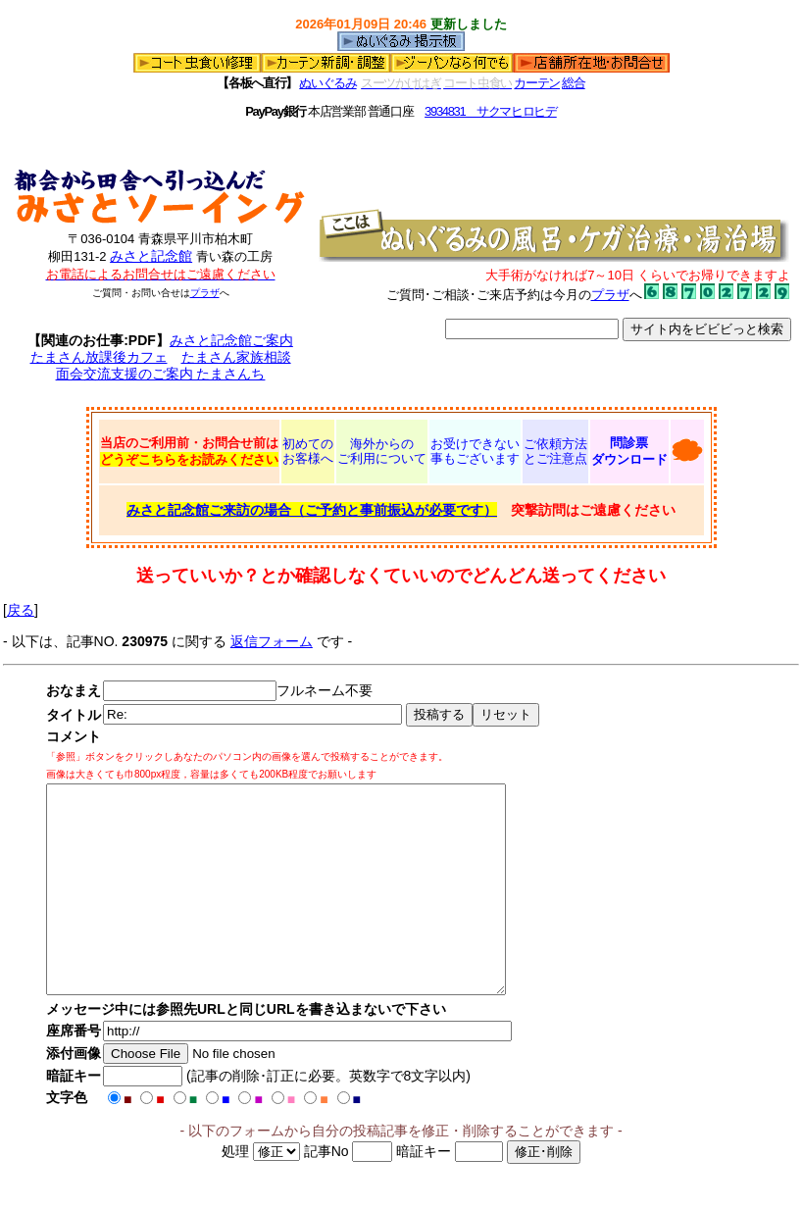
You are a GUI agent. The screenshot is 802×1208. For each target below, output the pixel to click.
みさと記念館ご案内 (231, 340)
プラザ (205, 292)
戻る (20, 610)
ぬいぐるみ (327, 83)
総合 (573, 83)
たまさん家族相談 (236, 357)
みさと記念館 (151, 256)
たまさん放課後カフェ (99, 357)
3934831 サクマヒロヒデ (491, 111)
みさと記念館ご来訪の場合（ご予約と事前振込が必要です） (311, 510)
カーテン (537, 83)
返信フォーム (271, 641)
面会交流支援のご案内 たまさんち (161, 373)
